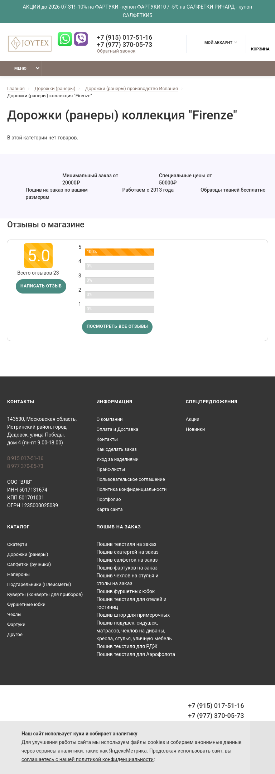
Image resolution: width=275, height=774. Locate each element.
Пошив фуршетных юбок (125, 592)
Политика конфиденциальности (131, 489)
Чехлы (14, 614)
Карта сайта (109, 509)
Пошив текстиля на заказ (126, 544)
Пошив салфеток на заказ (127, 560)
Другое (15, 634)
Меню (15, 68)
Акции (192, 419)
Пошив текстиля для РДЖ (126, 647)
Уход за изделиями (117, 459)
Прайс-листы (110, 469)
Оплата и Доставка (117, 429)
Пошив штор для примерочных (133, 615)
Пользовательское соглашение (130, 479)
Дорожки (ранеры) (27, 554)
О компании (109, 419)
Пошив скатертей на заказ (127, 552)
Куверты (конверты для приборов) (45, 594)
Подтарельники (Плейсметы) (39, 584)
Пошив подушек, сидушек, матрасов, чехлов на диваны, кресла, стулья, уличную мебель (134, 631)
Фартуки (16, 624)
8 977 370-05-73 (25, 466)
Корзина (260, 44)
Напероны (18, 574)
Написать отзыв (41, 286)
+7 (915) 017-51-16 (124, 37)
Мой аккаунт (214, 42)
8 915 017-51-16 (25, 459)
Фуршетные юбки (26, 604)
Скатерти (17, 544)
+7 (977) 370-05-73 (124, 44)
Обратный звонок (115, 51)
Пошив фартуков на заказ (126, 568)
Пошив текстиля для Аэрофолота (135, 654)
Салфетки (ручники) (29, 564)
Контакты (107, 439)
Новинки (195, 429)
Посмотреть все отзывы (117, 327)
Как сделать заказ (116, 449)
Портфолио (108, 499)
